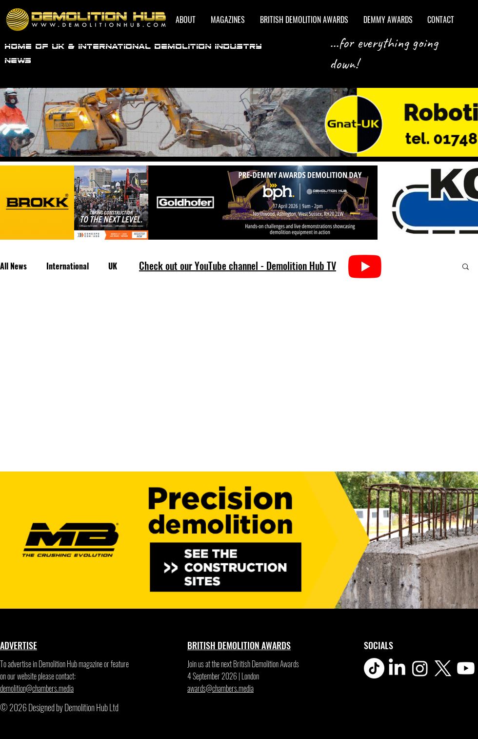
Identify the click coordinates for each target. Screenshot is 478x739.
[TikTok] (374, 668)
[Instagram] (420, 668)
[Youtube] (466, 668)
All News (13, 266)
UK (112, 266)
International (67, 266)
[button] (465, 267)
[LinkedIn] (397, 668)
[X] (443, 668)
